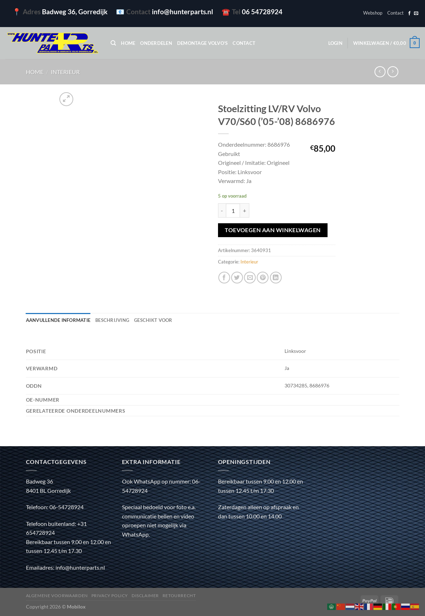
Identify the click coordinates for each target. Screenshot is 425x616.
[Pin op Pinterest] (263, 277)
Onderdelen (156, 43)
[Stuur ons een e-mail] (416, 13)
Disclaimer (145, 595)
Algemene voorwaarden (57, 595)
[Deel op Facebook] (224, 277)
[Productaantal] (233, 210)
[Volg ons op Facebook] (409, 13)
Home (128, 43)
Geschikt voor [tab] (153, 320)
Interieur (65, 71)
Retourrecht (179, 595)
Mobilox (76, 607)
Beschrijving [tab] (112, 320)
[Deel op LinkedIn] (276, 277)
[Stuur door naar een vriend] (250, 277)
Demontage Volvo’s (202, 43)
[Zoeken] (113, 43)
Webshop (372, 13)
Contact (395, 13)
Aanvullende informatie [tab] (58, 320)
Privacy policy (109, 595)
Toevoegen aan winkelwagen (273, 230)
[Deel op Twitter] (237, 277)
